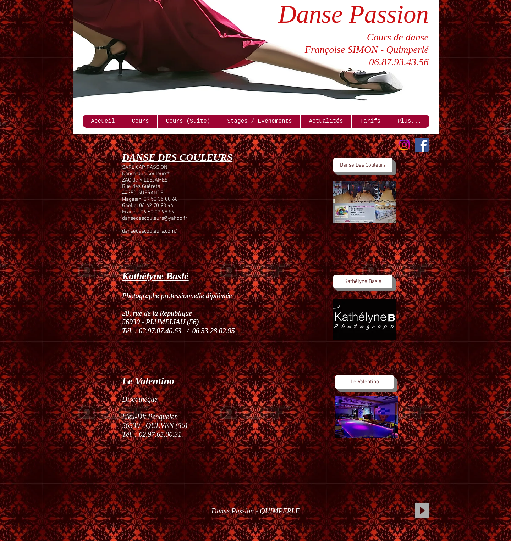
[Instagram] (404, 145)
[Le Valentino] (364, 382)
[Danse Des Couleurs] (362, 165)
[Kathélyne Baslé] (362, 281)
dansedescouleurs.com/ (149, 231)
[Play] (422, 510)
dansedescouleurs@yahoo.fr (154, 218)
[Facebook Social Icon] (422, 145)
